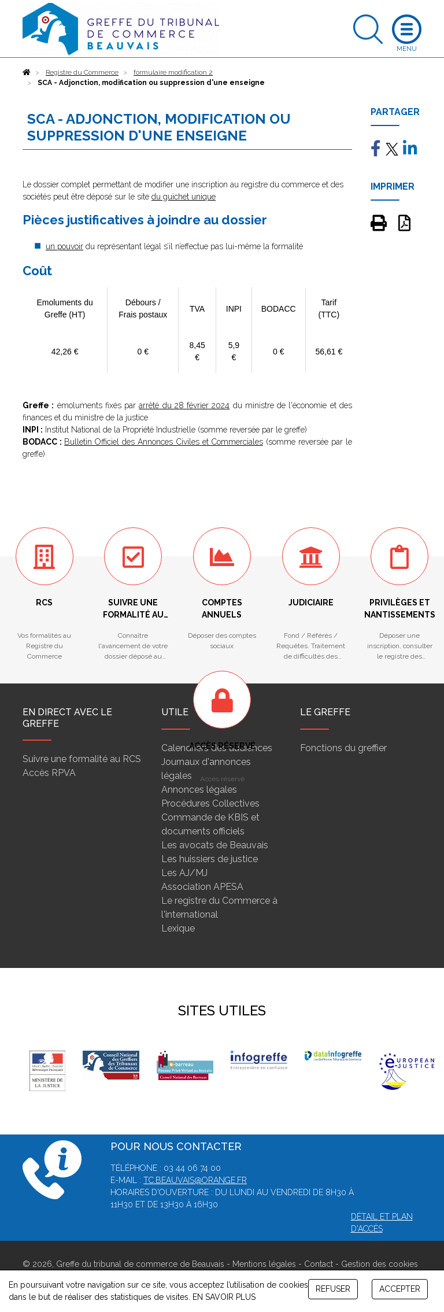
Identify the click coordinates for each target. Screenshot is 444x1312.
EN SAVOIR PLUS (224, 1297)
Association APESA (202, 886)
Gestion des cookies (379, 1264)
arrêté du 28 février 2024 (184, 405)
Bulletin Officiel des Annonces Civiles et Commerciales (163, 441)
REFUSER (333, 1288)
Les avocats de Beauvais (214, 845)
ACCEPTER (399, 1288)
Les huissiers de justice (209, 858)
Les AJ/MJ (184, 872)
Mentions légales (264, 1264)
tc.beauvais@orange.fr (195, 1180)
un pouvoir (64, 246)
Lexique (178, 928)
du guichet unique (183, 196)
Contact (318, 1264)
